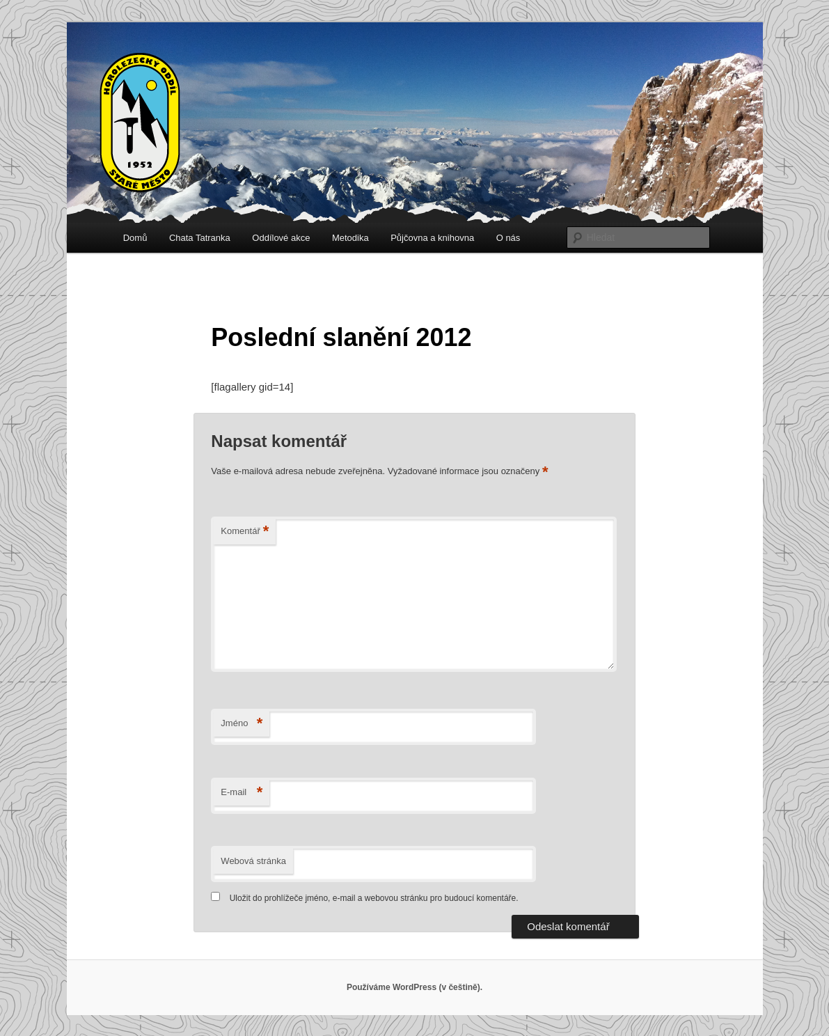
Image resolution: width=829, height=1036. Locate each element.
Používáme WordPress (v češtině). (414, 987)
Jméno (241, 724)
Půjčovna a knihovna (432, 238)
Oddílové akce (281, 238)
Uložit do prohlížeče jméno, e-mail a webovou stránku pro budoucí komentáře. (374, 898)
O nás (508, 238)
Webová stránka (253, 861)
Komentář (245, 531)
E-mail (241, 793)
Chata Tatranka (199, 238)
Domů (135, 238)
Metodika (350, 238)
